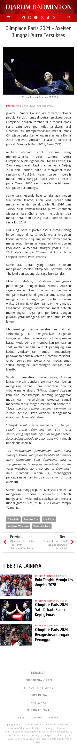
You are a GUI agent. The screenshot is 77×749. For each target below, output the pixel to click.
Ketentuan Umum (30, 717)
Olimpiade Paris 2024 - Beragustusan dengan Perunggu (52, 634)
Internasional (14, 105)
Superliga (38, 695)
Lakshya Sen (31, 519)
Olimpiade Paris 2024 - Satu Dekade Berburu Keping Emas (52, 609)
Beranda (38, 672)
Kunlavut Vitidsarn (18, 526)
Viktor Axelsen (41, 526)
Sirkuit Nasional (38, 687)
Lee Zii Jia (48, 519)
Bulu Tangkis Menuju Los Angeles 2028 (54, 582)
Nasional (39, 702)
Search (54, 717)
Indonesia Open (38, 680)
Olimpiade (13, 519)
